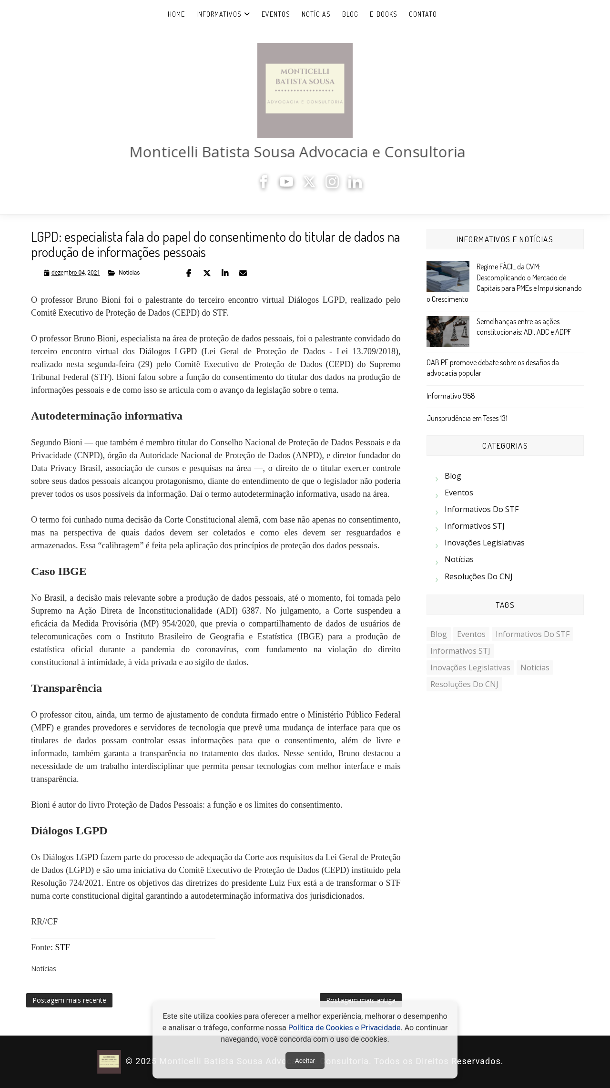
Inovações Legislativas (485, 542)
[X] (312, 185)
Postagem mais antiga (361, 1000)
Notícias (316, 14)
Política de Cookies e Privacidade (344, 1027)
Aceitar (305, 1060)
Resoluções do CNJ (479, 576)
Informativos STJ (475, 526)
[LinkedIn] (358, 185)
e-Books (383, 14)
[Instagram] (335, 185)
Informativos (219, 14)
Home (176, 14)
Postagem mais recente (69, 1000)
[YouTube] (289, 185)
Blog (350, 14)
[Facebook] (266, 185)
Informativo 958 (451, 395)
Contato (423, 14)
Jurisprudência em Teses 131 (467, 418)
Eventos (276, 14)
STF (62, 947)
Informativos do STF (481, 509)
